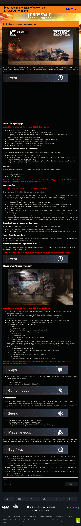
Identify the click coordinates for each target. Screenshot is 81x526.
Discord (48, 499)
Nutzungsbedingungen (30, 516)
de (67, 508)
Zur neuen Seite (71, 9)
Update (71, 484)
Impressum (70, 516)
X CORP (73, 499)
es (78, 508)
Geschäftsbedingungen (14, 516)
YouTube (23, 499)
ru (70, 508)
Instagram (60, 499)
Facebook (35, 499)
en (73, 508)
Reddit (11, 499)
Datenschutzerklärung (46, 516)
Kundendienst (59, 516)
